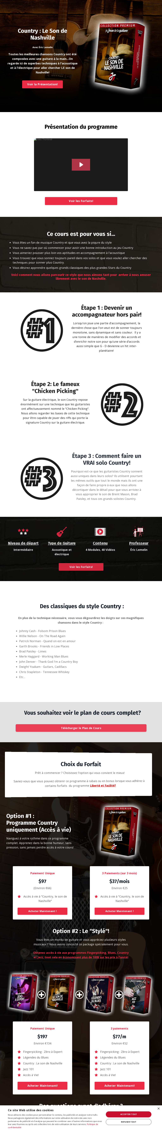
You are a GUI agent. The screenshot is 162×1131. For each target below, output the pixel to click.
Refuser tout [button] (128, 1122)
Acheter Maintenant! (42, 1085)
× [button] (158, 1109)
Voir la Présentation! (42, 84)
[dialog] (81, 1118)
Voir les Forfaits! (81, 201)
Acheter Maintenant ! (42, 911)
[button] (43, 910)
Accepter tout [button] (128, 1114)
